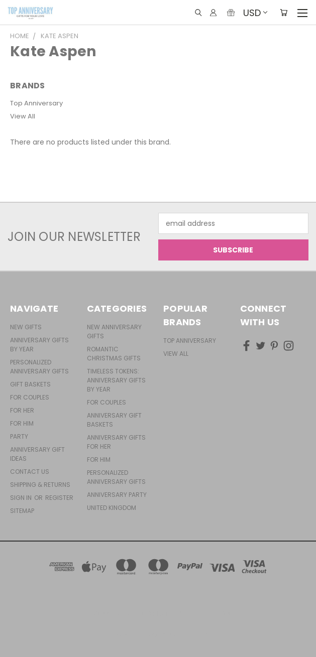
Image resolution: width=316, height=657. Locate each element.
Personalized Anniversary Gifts (39, 366)
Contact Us (29, 471)
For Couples (29, 397)
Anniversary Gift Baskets (114, 420)
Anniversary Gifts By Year (39, 344)
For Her (22, 410)
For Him (22, 423)
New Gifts (26, 327)
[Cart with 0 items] (283, 13)
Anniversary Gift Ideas (37, 454)
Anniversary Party (117, 494)
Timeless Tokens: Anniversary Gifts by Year (116, 380)
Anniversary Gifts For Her (116, 442)
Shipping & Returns (40, 484)
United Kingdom (111, 507)
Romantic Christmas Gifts (114, 353)
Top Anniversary (36, 103)
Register (59, 497)
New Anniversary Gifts (114, 331)
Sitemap (22, 510)
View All (22, 116)
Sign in (21, 497)
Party (19, 436)
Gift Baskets (30, 384)
